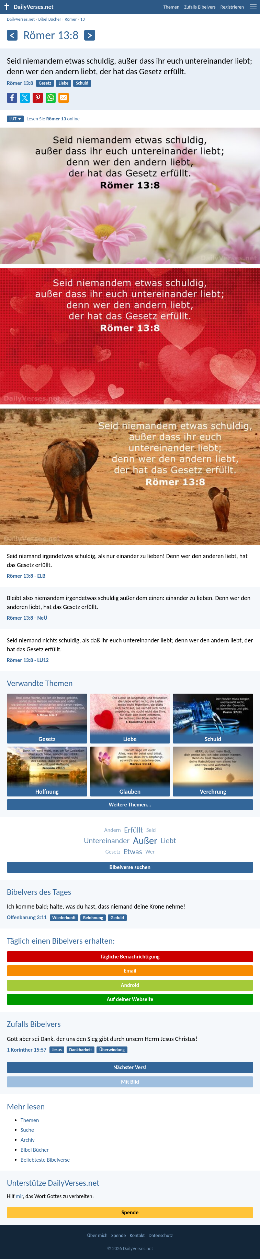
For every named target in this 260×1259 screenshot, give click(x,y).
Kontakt (137, 1235)
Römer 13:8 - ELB (26, 576)
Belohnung (93, 917)
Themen (171, 7)
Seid (151, 830)
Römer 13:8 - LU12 (28, 660)
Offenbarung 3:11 (27, 917)
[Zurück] (12, 35)
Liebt (168, 840)
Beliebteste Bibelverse (45, 1160)
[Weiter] (89, 35)
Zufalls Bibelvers (199, 7)
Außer (145, 841)
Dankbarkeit (80, 1049)
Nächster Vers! (129, 1067)
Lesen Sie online (53, 119)
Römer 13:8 (20, 83)
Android (130, 985)
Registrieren (232, 7)
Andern (112, 830)
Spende (130, 1212)
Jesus (56, 1049)
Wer (150, 851)
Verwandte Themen (40, 683)
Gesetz (45, 83)
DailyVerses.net (21, 19)
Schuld (82, 83)
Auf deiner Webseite (130, 999)
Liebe (64, 83)
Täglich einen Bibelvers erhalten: (61, 941)
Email (130, 970)
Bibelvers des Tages (39, 892)
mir (19, 1196)
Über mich (97, 1235)
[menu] (253, 9)
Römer (71, 19)
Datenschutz (161, 1235)
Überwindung (112, 1049)
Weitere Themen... (130, 804)
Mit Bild (130, 1081)
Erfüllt (133, 830)
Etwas (133, 851)
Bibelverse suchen (130, 867)
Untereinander (106, 840)
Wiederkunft (64, 917)
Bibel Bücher (49, 19)
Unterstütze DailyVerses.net (53, 1183)
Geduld (117, 917)
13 (82, 19)
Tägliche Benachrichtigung (129, 956)
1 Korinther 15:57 (26, 1049)
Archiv (28, 1140)
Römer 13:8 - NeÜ (27, 618)
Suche (27, 1130)
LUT (15, 118)
